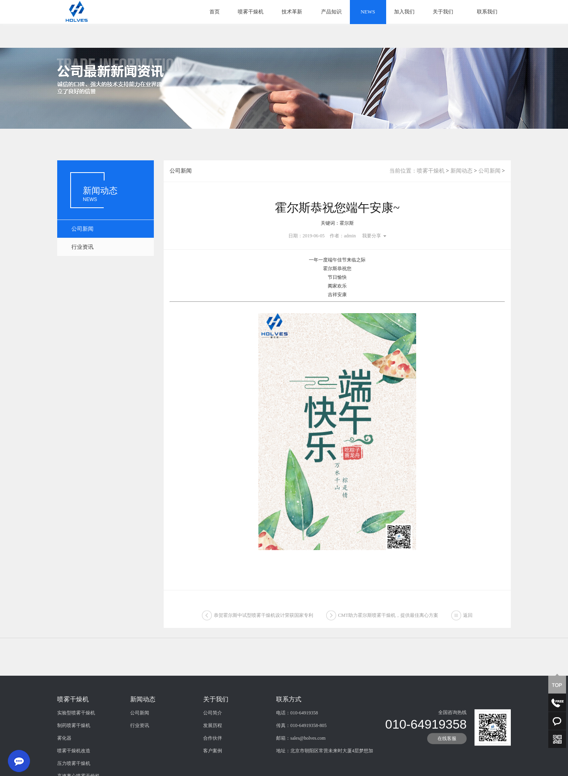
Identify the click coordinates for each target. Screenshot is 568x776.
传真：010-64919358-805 (301, 755)
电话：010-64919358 (297, 742)
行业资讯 (82, 247)
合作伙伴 (212, 767)
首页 (214, 12)
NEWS (368, 12)
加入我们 (404, 12)
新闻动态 (461, 171)
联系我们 (487, 12)
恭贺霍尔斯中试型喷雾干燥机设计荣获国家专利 (263, 618)
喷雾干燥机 (250, 12)
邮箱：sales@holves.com (300, 767)
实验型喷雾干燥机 (76, 742)
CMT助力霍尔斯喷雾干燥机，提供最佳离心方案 (388, 618)
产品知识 (331, 12)
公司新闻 (82, 229)
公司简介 (212, 742)
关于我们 (443, 12)
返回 (468, 618)
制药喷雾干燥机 (73, 755)
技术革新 (292, 12)
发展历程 (212, 755)
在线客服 (446, 768)
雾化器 (64, 767)
